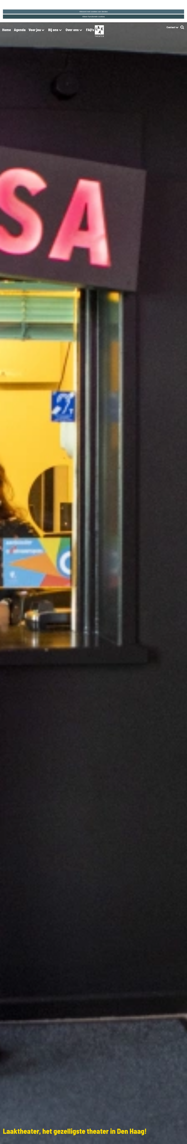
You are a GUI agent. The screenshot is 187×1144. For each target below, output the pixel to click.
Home (6, 29)
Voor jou (36, 30)
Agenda (20, 29)
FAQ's (90, 29)
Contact (172, 27)
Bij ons (55, 30)
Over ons (74, 30)
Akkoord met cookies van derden (93, 12)
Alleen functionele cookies (93, 16)
